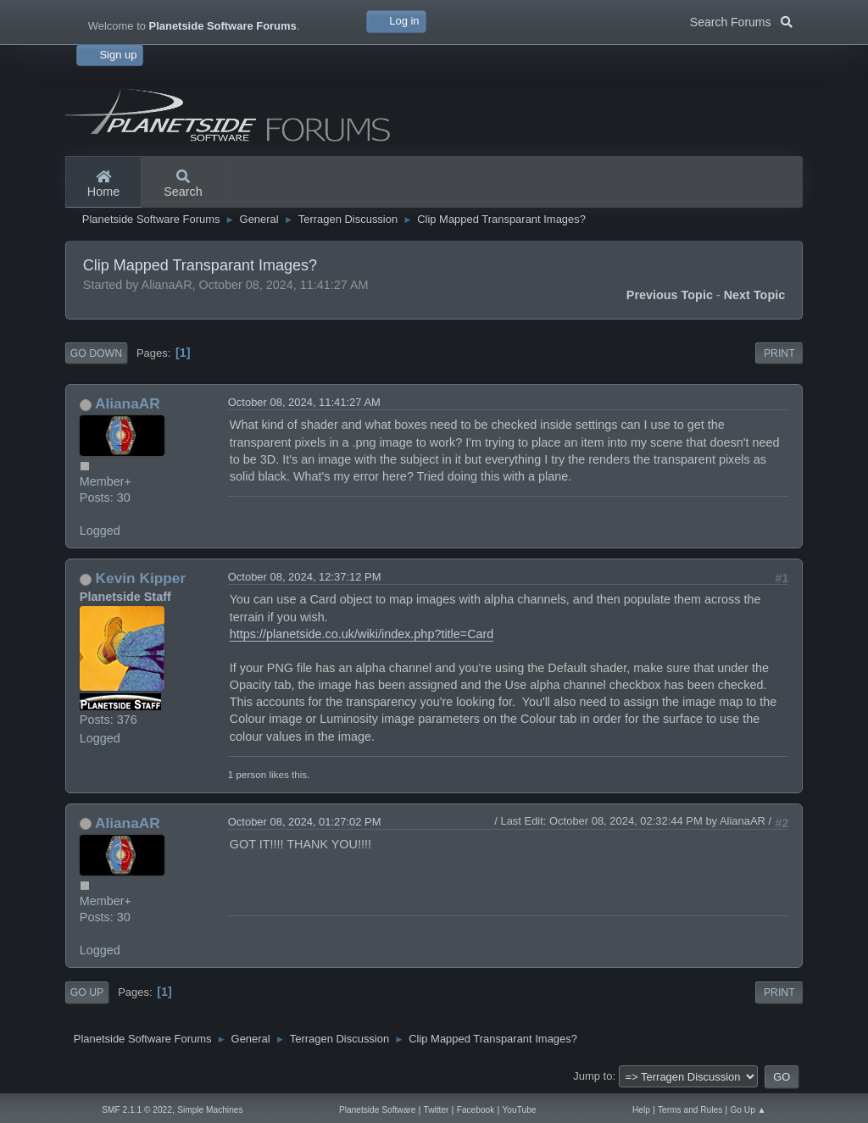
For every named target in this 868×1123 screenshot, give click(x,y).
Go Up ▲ (747, 1110)
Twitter (436, 1110)
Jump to (592, 1076)
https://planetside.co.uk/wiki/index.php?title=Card (362, 634)
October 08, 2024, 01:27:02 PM (304, 821)
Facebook (476, 1110)
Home (103, 184)
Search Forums (741, 20)
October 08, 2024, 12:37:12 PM (304, 576)
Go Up (86, 992)
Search (183, 184)
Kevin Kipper (141, 578)
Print (779, 353)
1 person (247, 774)
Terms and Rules (690, 1110)
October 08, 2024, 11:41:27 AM (304, 402)
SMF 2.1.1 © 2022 (137, 1110)
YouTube (520, 1110)
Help (641, 1110)
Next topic (755, 295)
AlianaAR (127, 403)
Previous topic (669, 295)
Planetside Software (377, 1110)
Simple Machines (209, 1110)
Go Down (96, 353)
